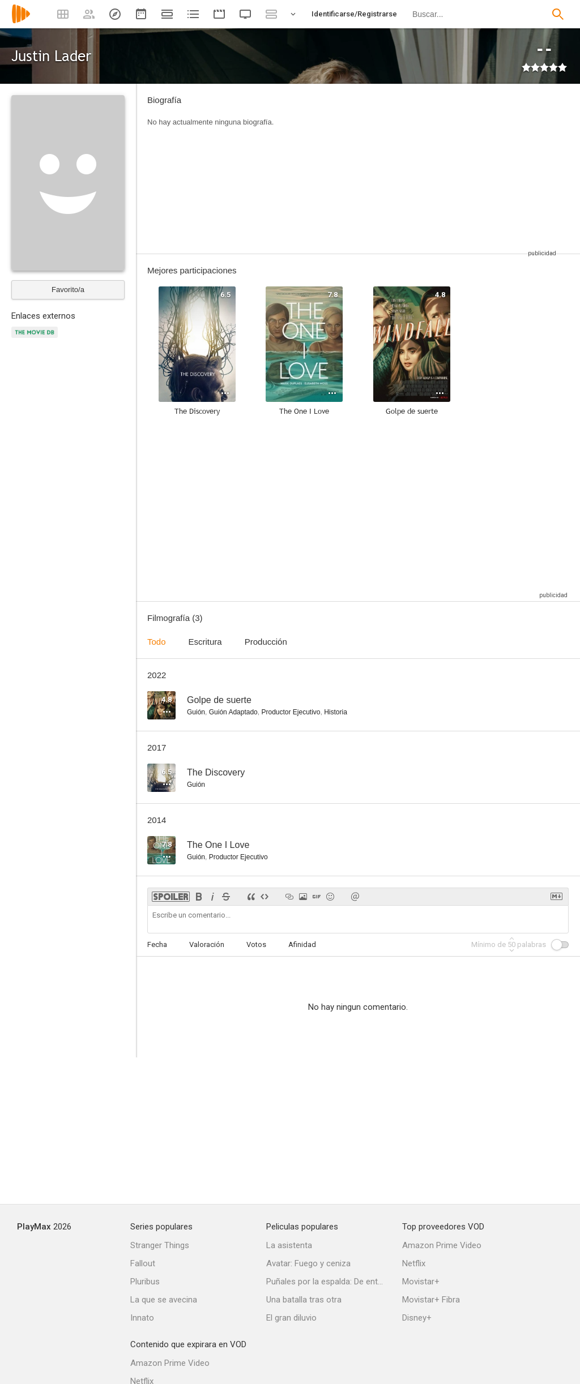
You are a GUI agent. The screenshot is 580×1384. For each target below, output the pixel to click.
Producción (266, 641)
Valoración (206, 944)
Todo (156, 641)
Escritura (205, 641)
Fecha (157, 944)
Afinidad (302, 944)
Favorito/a (68, 289)
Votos (256, 944)
